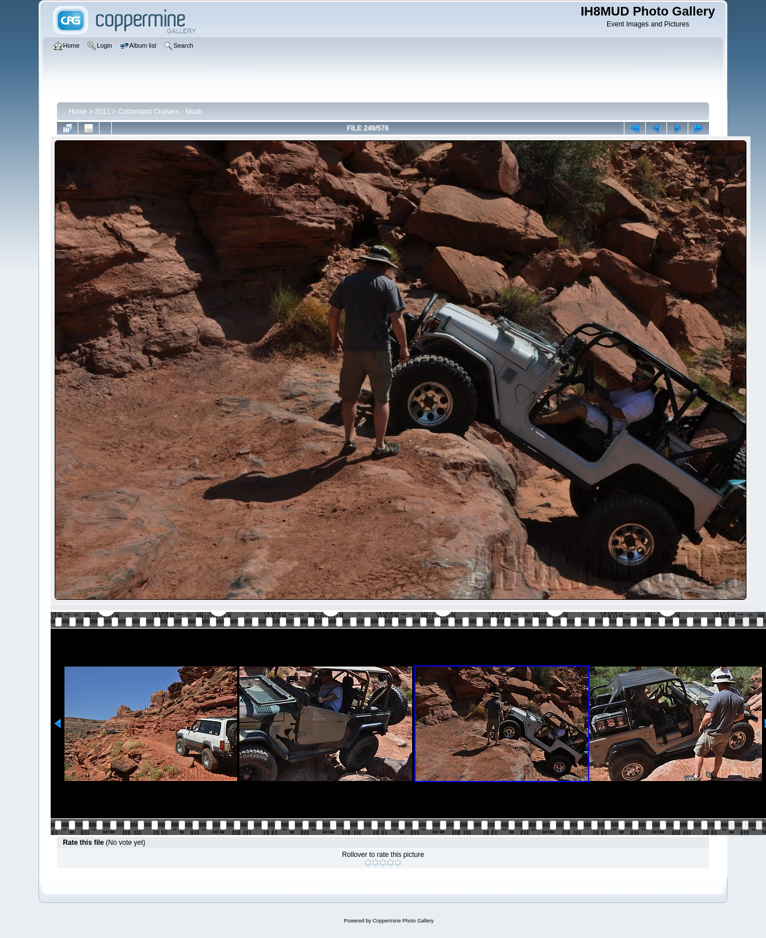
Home (77, 112)
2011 (102, 112)
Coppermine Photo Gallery (402, 921)
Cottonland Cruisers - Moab (160, 112)
